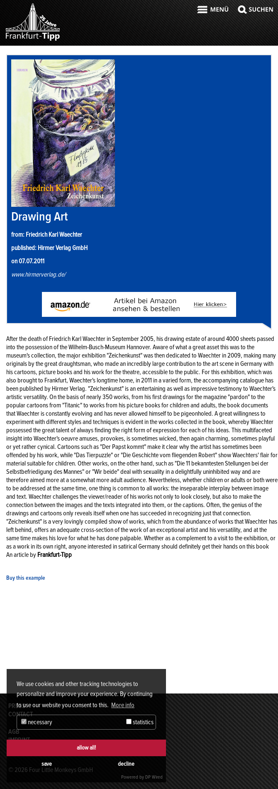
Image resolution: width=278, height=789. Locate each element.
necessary (36, 722)
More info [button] (122, 705)
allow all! (86, 747)
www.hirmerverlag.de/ (38, 274)
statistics (140, 722)
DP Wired (154, 777)
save (46, 763)
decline (126, 763)
